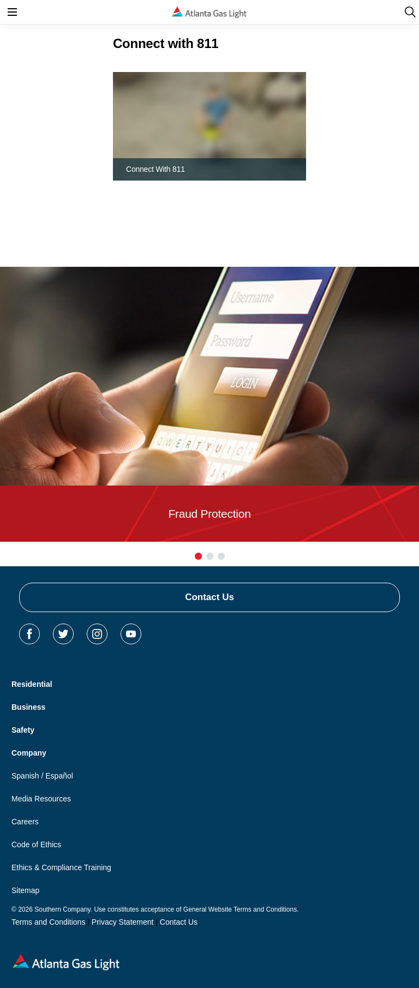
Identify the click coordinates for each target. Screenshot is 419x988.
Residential (31, 684)
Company (28, 753)
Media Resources (41, 798)
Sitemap (25, 890)
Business (28, 707)
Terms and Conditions (48, 922)
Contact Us (209, 597)
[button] (198, 556)
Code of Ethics (36, 844)
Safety (22, 730)
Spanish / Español (42, 775)
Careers (25, 821)
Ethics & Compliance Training (61, 867)
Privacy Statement (123, 922)
